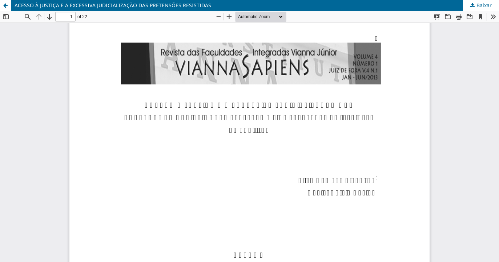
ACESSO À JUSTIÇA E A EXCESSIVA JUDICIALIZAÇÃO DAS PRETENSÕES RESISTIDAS (113, 5)
